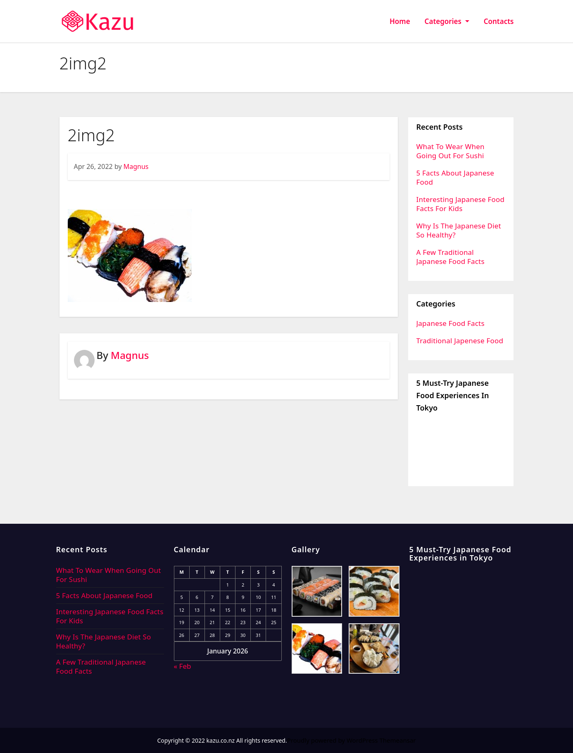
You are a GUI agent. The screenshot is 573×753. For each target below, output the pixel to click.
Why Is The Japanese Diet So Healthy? (458, 230)
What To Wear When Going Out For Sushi (450, 151)
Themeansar (397, 740)
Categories (447, 21)
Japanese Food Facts (450, 323)
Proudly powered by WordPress (333, 740)
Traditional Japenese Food (460, 340)
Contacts (499, 21)
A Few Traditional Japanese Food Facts (450, 256)
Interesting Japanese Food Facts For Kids (460, 204)
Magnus (136, 166)
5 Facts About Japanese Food (455, 177)
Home (400, 21)
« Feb (182, 666)
